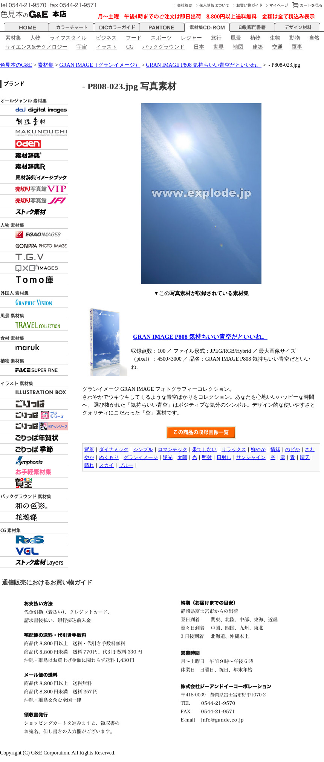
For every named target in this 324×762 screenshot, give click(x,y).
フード (134, 38)
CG (129, 47)
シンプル (143, 449)
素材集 (13, 38)
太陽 (182, 457)
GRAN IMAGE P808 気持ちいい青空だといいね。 (203, 65)
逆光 (168, 457)
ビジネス (106, 38)
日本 (199, 47)
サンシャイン (251, 457)
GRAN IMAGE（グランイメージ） (99, 65)
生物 (275, 38)
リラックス (234, 449)
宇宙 (81, 47)
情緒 (275, 449)
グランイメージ (141, 457)
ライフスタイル (68, 38)
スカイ (106, 465)
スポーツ (161, 38)
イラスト (106, 47)
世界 (218, 47)
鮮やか (258, 449)
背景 (89, 449)
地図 (238, 47)
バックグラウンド (163, 47)
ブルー (126, 465)
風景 (236, 38)
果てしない (204, 449)
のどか (292, 449)
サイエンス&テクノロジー (36, 47)
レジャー (191, 38)
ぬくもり (109, 457)
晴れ (89, 465)
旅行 (216, 38)
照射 (207, 457)
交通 (277, 47)
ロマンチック (172, 449)
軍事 (297, 47)
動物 (294, 38)
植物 (255, 38)
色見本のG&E (16, 65)
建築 (257, 47)
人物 (35, 38)
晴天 (305, 457)
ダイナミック (113, 449)
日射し (224, 457)
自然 (314, 38)
